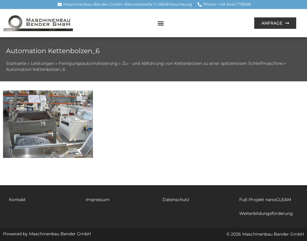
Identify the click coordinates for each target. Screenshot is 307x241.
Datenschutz (175, 199)
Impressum (98, 199)
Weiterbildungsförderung (266, 213)
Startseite (16, 63)
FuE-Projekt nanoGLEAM (265, 199)
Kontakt (17, 199)
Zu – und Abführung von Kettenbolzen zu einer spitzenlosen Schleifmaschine (202, 63)
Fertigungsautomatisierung (88, 63)
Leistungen (42, 63)
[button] (160, 23)
